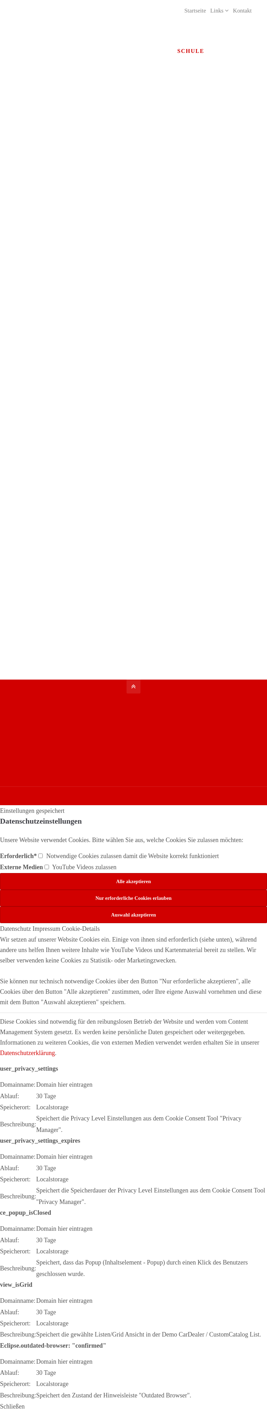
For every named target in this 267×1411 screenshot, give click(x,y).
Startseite (195, 10)
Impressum (46, 927)
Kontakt (242, 10)
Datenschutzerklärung (27, 1051)
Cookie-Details (81, 927)
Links (217, 10)
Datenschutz (15, 927)
